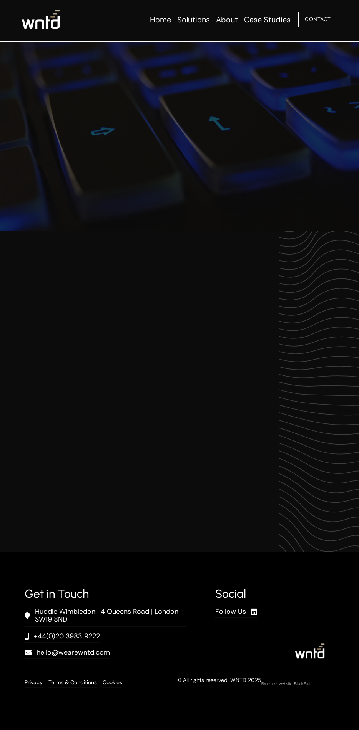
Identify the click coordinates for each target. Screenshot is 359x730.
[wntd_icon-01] (41, 13)
